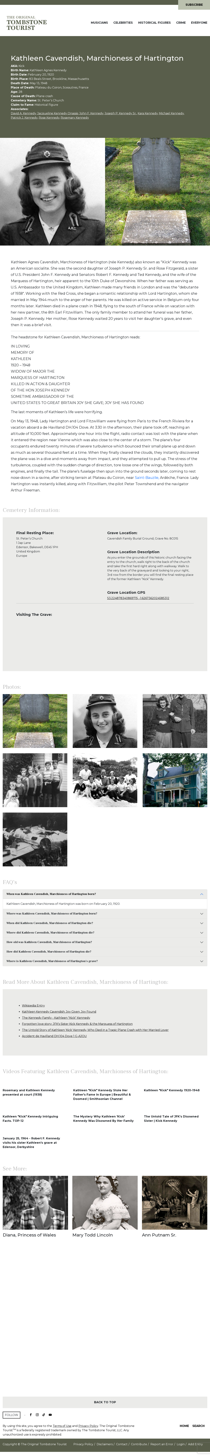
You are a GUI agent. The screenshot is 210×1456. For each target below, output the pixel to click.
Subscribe (194, 4)
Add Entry (195, 1444)
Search (198, 1426)
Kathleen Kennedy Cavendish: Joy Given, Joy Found (59, 1011)
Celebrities (123, 22)
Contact (122, 1444)
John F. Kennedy (91, 113)
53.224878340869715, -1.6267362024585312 (138, 598)
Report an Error (161, 1444)
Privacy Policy (88, 1426)
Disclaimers (105, 1444)
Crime (181, 22)
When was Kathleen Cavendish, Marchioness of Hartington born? (51, 894)
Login (181, 1444)
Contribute (139, 1444)
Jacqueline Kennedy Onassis (57, 113)
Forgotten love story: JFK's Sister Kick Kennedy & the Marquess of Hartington (77, 1024)
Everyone (199, 22)
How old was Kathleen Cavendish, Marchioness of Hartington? (49, 942)
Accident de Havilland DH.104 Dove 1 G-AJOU (54, 1036)
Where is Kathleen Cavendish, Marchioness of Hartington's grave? (52, 961)
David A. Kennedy (23, 113)
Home (184, 1426)
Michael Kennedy (171, 113)
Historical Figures (154, 22)
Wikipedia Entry (33, 1005)
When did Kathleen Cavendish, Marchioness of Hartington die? (49, 923)
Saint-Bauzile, (147, 477)
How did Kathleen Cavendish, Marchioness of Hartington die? (48, 951)
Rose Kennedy (49, 117)
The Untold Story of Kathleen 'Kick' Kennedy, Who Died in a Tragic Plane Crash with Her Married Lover (95, 1030)
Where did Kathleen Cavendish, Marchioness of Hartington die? (50, 932)
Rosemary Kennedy (75, 117)
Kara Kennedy (148, 113)
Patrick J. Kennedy (24, 117)
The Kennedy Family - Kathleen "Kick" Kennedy (56, 1017)
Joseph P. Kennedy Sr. (120, 113)
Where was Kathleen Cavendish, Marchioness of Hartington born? (51, 913)
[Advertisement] (105, 1323)
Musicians (99, 22)
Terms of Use (62, 1426)
